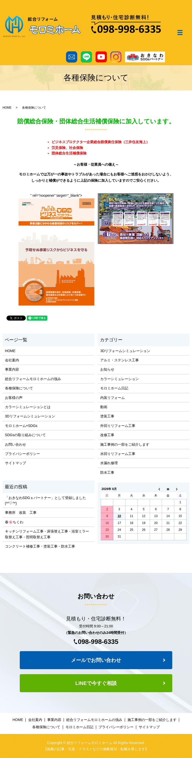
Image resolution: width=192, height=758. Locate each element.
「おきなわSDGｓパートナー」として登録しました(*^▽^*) (45, 500)
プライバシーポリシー (22, 454)
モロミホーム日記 (114, 388)
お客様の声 (13, 398)
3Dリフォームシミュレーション (30, 416)
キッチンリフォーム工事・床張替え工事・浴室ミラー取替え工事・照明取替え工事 (47, 534)
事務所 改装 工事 (20, 513)
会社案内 (12, 360)
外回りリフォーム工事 (117, 426)
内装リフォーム (112, 398)
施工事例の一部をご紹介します (124, 444)
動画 (103, 407)
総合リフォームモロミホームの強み (33, 379)
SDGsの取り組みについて (25, 435)
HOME (7, 107)
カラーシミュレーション (119, 379)
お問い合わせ (15, 444)
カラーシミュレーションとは (27, 407)
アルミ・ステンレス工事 (119, 360)
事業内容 (12, 369)
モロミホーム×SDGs (21, 426)
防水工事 (107, 472)
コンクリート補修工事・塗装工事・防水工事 (40, 546)
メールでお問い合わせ (96, 660)
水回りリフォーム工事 (117, 454)
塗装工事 (107, 416)
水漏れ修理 (109, 463)
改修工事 (107, 435)
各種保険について (19, 388)
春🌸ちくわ (14, 522)
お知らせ (107, 369)
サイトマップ (15, 463)
